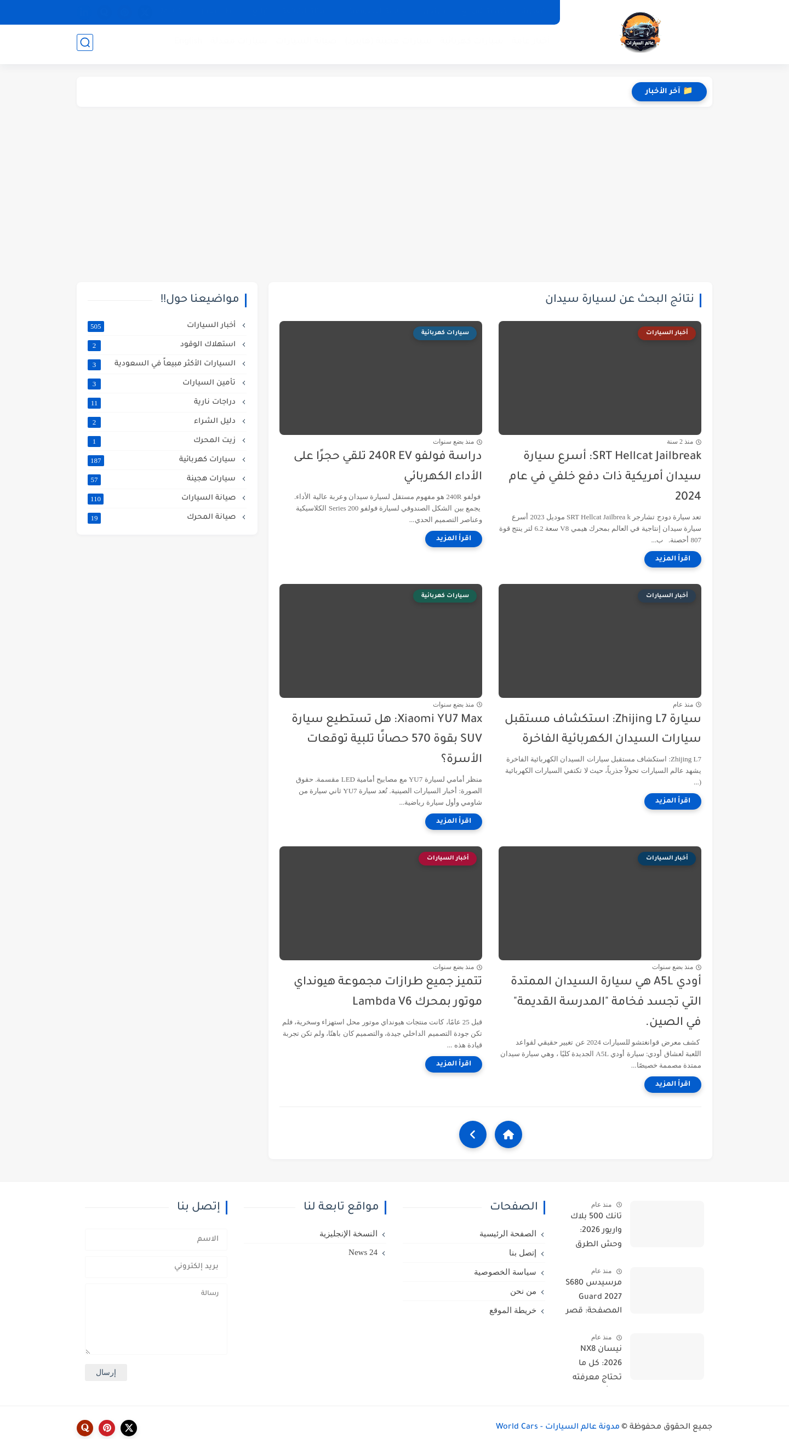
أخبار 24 (172, 12)
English (186, 44)
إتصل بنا (534, 12)
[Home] (508, 1134)
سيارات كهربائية (469, 44)
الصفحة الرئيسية (507, 1233)
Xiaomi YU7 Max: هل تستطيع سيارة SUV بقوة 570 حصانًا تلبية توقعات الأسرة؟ (386, 740)
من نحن (436, 12)
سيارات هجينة (163, 479)
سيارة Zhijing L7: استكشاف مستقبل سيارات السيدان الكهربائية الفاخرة (603, 730)
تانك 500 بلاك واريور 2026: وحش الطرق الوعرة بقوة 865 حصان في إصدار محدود (593, 1233)
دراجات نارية (163, 403)
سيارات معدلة (236, 44)
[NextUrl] (473, 1134)
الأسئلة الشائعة (308, 12)
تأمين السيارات (163, 383)
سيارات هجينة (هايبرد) (386, 44)
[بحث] (85, 44)
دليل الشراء (163, 422)
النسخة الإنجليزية (348, 1233)
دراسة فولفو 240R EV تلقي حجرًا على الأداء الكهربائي (388, 467)
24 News (363, 1252)
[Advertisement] (394, 194)
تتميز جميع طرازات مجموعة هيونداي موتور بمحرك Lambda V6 (388, 992)
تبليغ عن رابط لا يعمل (233, 12)
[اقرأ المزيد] (672, 559)
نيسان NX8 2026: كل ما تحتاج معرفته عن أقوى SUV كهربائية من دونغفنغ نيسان (593, 1365)
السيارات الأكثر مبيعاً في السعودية (163, 364)
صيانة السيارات (303, 44)
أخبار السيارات (163, 326)
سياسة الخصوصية (378, 12)
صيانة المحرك (163, 518)
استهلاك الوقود (163, 345)
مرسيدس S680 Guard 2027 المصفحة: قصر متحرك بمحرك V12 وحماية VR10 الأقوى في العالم (592, 1299)
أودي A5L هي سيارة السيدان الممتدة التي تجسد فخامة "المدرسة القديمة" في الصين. (606, 1002)
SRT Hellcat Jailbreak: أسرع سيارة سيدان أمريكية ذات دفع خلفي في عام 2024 (605, 477)
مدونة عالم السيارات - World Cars (558, 1427)
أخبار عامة (529, 44)
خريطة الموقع (484, 12)
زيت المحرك (163, 441)
